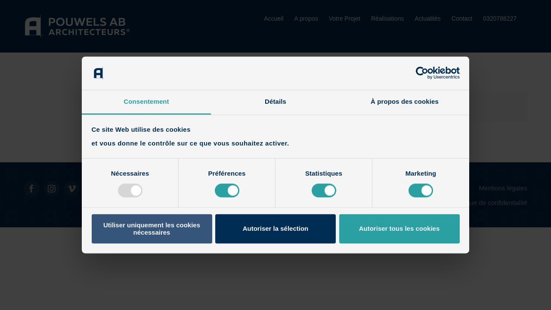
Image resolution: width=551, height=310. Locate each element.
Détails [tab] (275, 101)
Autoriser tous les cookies (399, 228)
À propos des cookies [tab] (405, 101)
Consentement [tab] (146, 101)
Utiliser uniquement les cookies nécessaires (151, 228)
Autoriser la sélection (276, 228)
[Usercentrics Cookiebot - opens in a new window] (422, 73)
